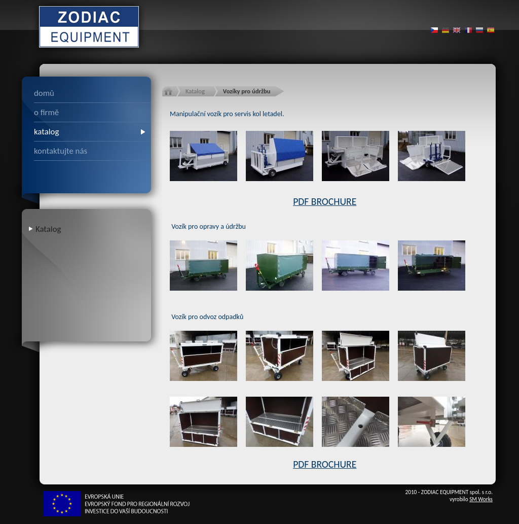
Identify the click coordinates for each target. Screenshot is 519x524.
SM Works (481, 499)
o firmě (46, 112)
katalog (46, 131)
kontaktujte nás (60, 151)
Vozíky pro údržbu (247, 91)
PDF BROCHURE (324, 201)
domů (44, 93)
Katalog (48, 229)
